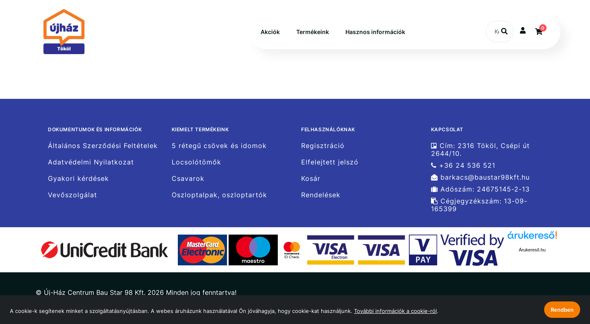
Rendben (562, 309)
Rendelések (320, 195)
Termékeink (312, 31)
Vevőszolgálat (72, 195)
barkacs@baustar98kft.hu (480, 177)
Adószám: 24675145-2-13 (480, 189)
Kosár (310, 179)
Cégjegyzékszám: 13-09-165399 (479, 205)
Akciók (270, 31)
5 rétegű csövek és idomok (219, 145)
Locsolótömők (196, 162)
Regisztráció (323, 145)
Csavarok (188, 179)
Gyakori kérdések (78, 179)
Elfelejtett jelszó (330, 162)
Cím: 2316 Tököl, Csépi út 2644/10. (480, 149)
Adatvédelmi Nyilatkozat (91, 162)
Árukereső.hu (532, 249)
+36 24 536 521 (463, 165)
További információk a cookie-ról (395, 311)
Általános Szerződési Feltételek (103, 145)
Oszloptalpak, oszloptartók (219, 195)
